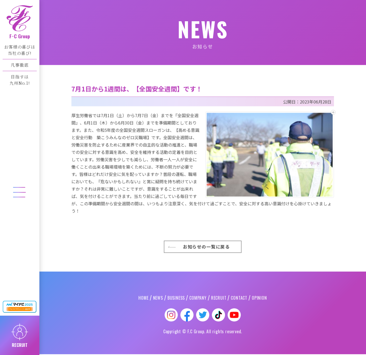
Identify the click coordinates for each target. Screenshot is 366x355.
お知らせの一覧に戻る (207, 302)
